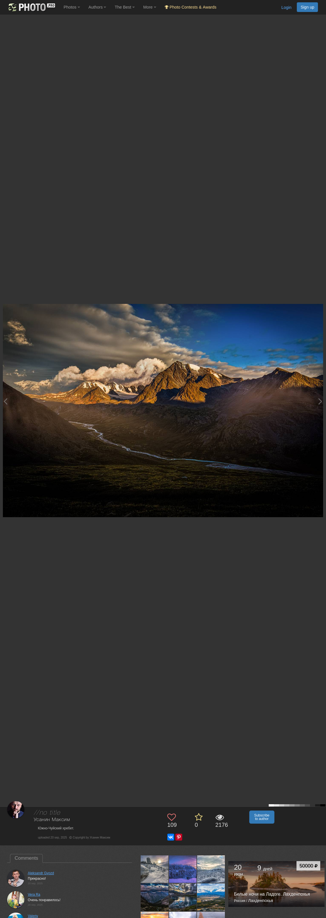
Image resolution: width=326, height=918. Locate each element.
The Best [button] (125, 7)
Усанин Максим (52, 820)
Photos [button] (72, 7)
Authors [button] (97, 7)
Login (286, 7)
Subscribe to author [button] (261, 817)
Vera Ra (34, 895)
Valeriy (33, 916)
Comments (26, 858)
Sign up (307, 7)
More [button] (149, 7)
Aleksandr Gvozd (41, 873)
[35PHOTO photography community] (31, 7)
